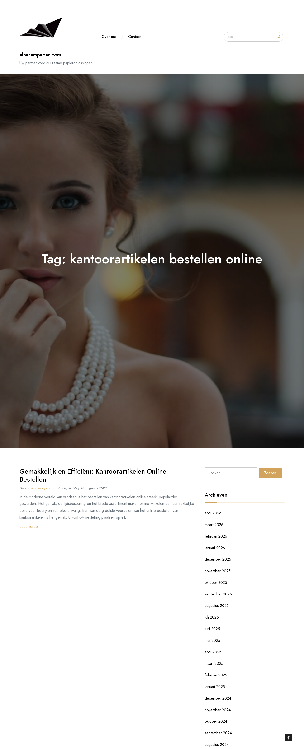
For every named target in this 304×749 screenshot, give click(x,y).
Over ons (109, 36)
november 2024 (218, 710)
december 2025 (218, 559)
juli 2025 (212, 617)
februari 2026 (216, 536)
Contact (134, 36)
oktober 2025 (216, 582)
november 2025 (218, 571)
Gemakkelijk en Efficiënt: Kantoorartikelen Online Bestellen (92, 475)
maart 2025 (214, 663)
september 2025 (218, 594)
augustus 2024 (217, 744)
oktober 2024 (216, 721)
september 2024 (218, 733)
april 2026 (213, 513)
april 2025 (213, 652)
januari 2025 (215, 686)
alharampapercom (42, 488)
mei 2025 (212, 640)
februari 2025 (216, 675)
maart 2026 (214, 524)
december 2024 (218, 698)
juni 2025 (212, 629)
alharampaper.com (40, 54)
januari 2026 (215, 548)
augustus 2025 (217, 605)
